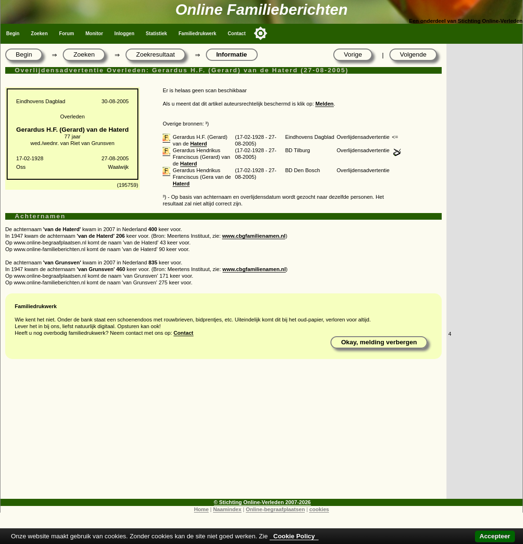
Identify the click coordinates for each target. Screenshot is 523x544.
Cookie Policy (294, 536)
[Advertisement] (223, 432)
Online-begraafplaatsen (275, 509)
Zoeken (39, 33)
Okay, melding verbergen (379, 342)
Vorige (353, 54)
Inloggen (125, 33)
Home (201, 509)
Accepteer (495, 536)
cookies (319, 509)
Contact (237, 33)
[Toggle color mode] (260, 33)
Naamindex (227, 509)
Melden (324, 104)
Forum (66, 33)
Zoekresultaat (155, 54)
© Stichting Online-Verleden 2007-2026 (262, 502)
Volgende (413, 54)
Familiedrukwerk (197, 33)
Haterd (198, 143)
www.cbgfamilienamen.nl (253, 236)
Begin (12, 33)
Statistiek (156, 33)
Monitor (94, 33)
